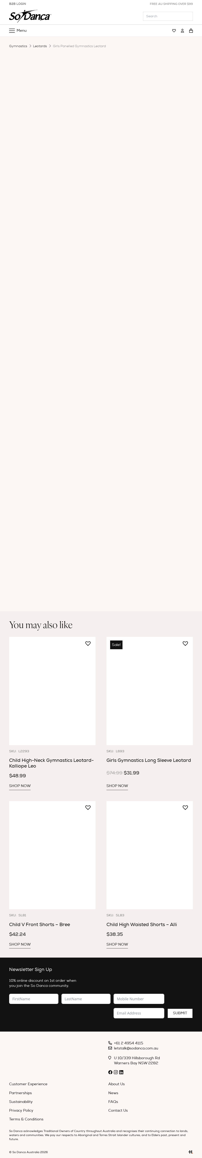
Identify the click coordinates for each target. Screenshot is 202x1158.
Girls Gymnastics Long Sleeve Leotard (148, 760)
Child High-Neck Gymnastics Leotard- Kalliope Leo (51, 763)
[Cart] (191, 31)
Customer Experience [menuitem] (28, 1084)
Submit (180, 1013)
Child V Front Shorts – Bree (39, 924)
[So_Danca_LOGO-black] (30, 16)
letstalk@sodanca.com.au (136, 1048)
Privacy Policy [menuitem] (21, 1110)
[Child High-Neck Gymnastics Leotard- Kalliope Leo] (52, 691)
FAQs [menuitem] (113, 1101)
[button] (86, 642)
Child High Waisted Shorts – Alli (141, 924)
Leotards (40, 46)
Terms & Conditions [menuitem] (26, 1119)
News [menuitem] (113, 1093)
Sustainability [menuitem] (21, 1101)
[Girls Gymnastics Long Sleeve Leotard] (149, 691)
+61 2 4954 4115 (128, 1043)
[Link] (174, 30)
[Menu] (18, 31)
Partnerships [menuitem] (20, 1093)
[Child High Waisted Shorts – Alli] (149, 855)
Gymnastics (18, 46)
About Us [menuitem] (116, 1084)
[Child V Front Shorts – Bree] (52, 855)
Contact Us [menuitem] (118, 1110)
